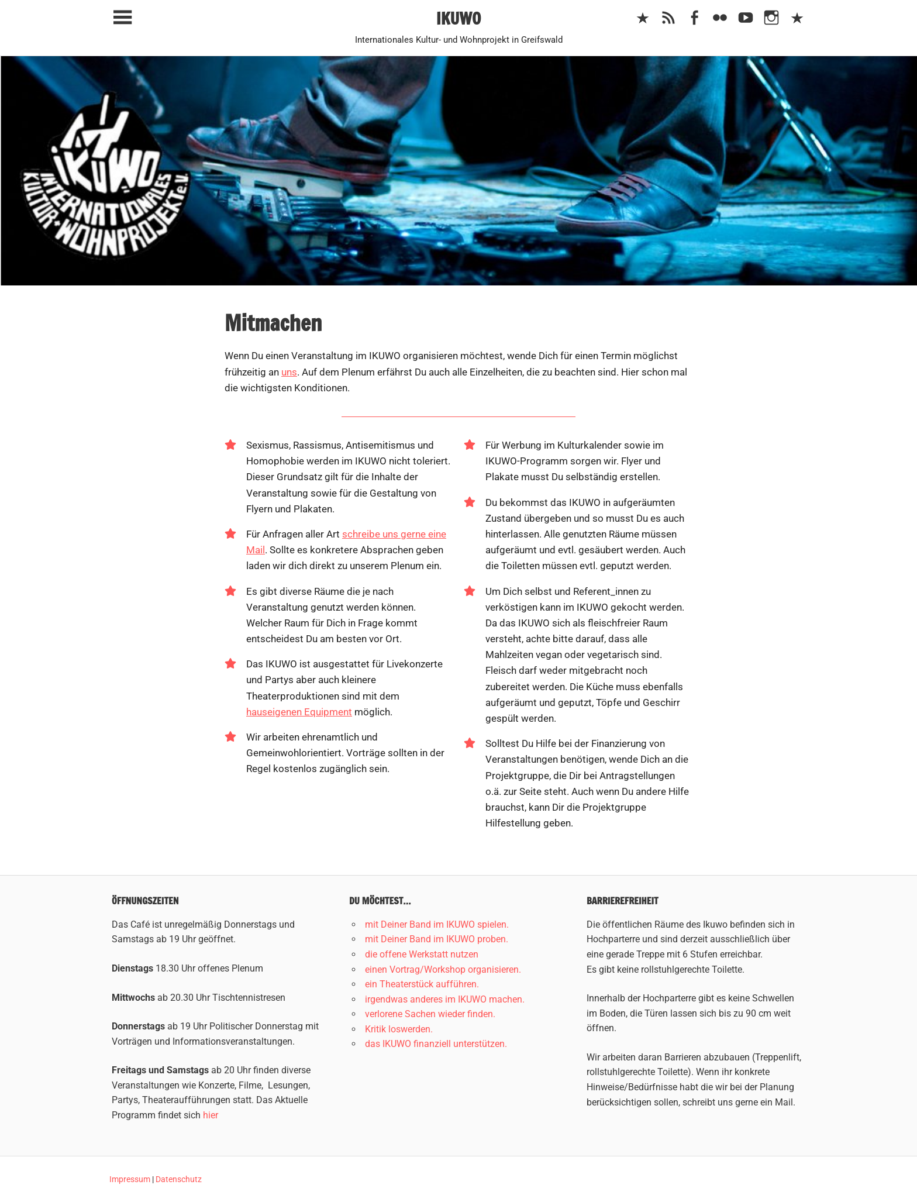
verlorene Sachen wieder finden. (430, 1014)
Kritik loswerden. (399, 1029)
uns (289, 372)
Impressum (129, 1179)
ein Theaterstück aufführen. (422, 984)
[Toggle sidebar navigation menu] (122, 18)
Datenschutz (179, 1179)
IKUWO (458, 18)
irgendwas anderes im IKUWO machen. (445, 999)
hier (210, 1115)
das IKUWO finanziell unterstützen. (436, 1043)
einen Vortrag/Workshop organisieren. (443, 969)
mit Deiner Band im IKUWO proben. (436, 939)
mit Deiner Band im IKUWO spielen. (437, 924)
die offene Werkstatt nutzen (421, 954)
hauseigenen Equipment (299, 712)
